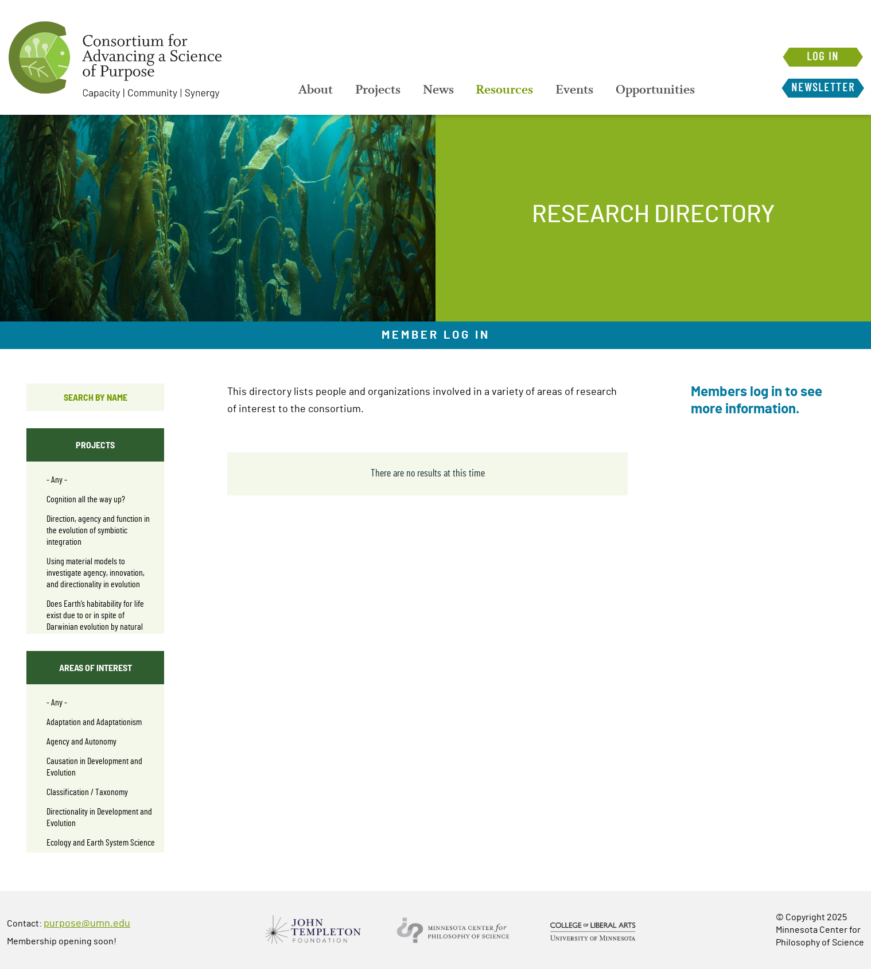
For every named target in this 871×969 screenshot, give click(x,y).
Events (582, 91)
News (441, 91)
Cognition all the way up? (85, 499)
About (315, 91)
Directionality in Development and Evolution (99, 817)
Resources (510, 91)
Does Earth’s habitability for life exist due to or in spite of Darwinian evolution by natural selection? (95, 621)
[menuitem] (315, 90)
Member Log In (436, 335)
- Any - (56, 479)
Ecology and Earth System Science (100, 842)
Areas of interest (95, 667)
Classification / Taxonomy (87, 792)
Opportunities (664, 91)
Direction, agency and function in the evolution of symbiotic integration (98, 530)
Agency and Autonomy (81, 741)
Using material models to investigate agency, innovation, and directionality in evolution (95, 573)
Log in (821, 57)
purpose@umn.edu (87, 923)
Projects (379, 91)
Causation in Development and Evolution (94, 767)
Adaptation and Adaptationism (94, 722)
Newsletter (821, 88)
